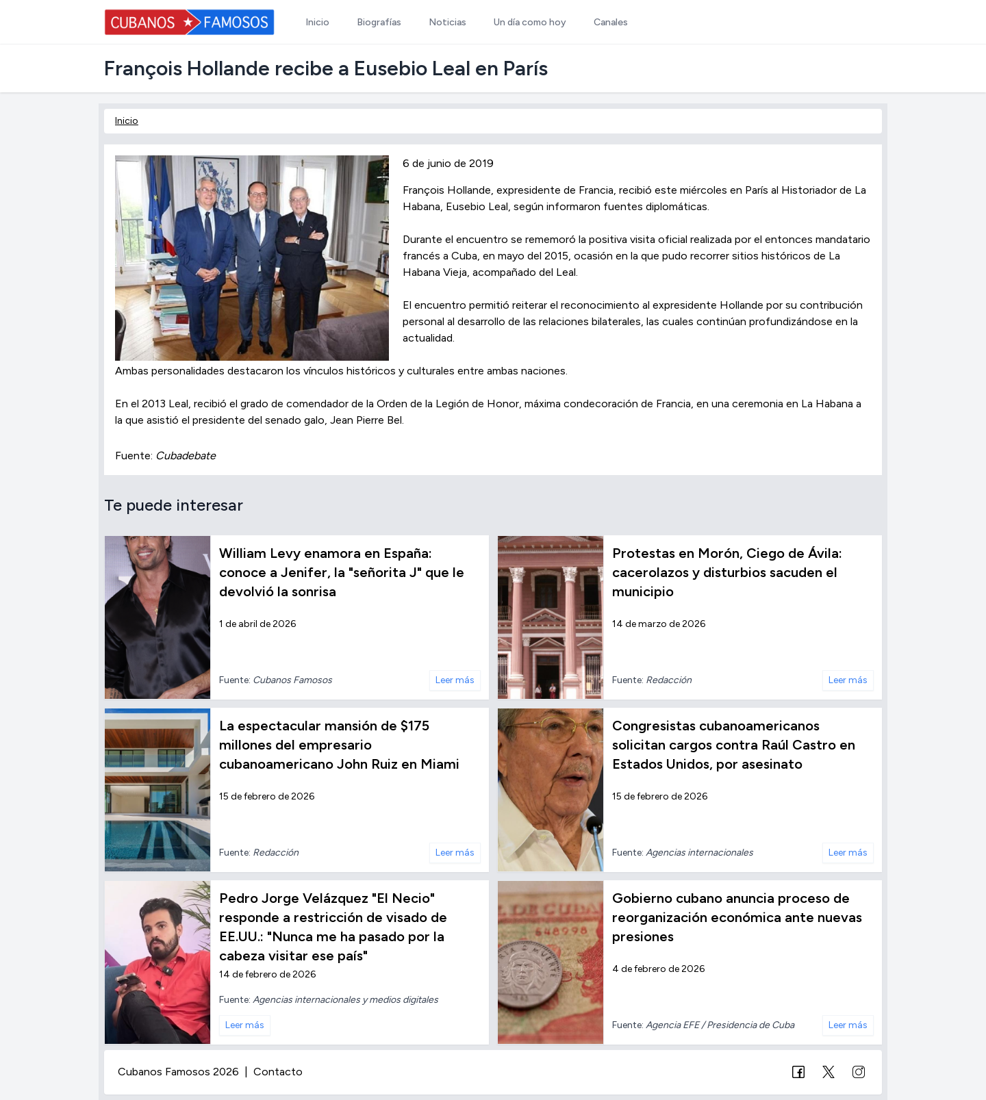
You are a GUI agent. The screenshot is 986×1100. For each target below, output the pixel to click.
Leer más (455, 680)
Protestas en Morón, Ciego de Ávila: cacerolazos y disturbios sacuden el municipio (727, 572)
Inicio (126, 121)
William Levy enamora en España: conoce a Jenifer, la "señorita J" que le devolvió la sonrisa (341, 572)
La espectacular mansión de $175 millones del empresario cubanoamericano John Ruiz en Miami (339, 744)
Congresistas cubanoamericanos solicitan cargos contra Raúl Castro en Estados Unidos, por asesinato (733, 744)
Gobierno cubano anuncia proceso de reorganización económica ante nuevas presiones (737, 917)
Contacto (278, 1071)
